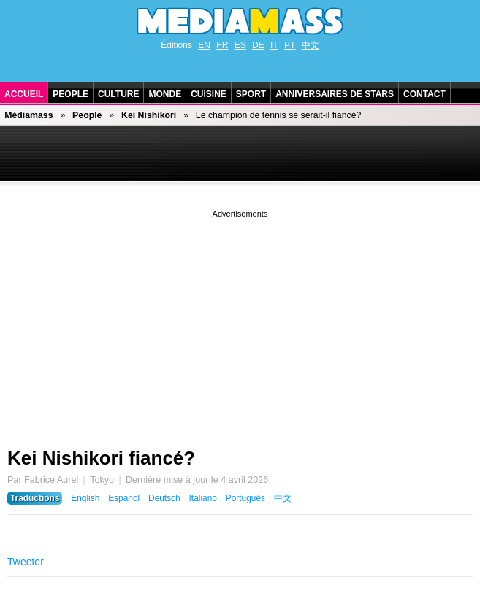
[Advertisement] (240, 323)
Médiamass (28, 115)
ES (240, 45)
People (70, 94)
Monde (164, 94)
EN (204, 45)
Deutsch (164, 498)
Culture (118, 94)
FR (222, 45)
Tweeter (25, 561)
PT (289, 45)
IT (274, 45)
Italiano (203, 498)
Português (245, 498)
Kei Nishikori (148, 115)
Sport (251, 94)
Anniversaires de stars (334, 94)
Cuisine (208, 94)
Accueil (23, 94)
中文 (310, 45)
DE (258, 45)
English (85, 498)
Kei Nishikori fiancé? (101, 458)
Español (124, 498)
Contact (424, 94)
